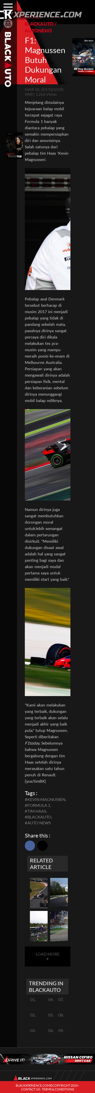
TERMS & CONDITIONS (58, 1089)
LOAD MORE (47, 956)
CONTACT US (30, 1089)
